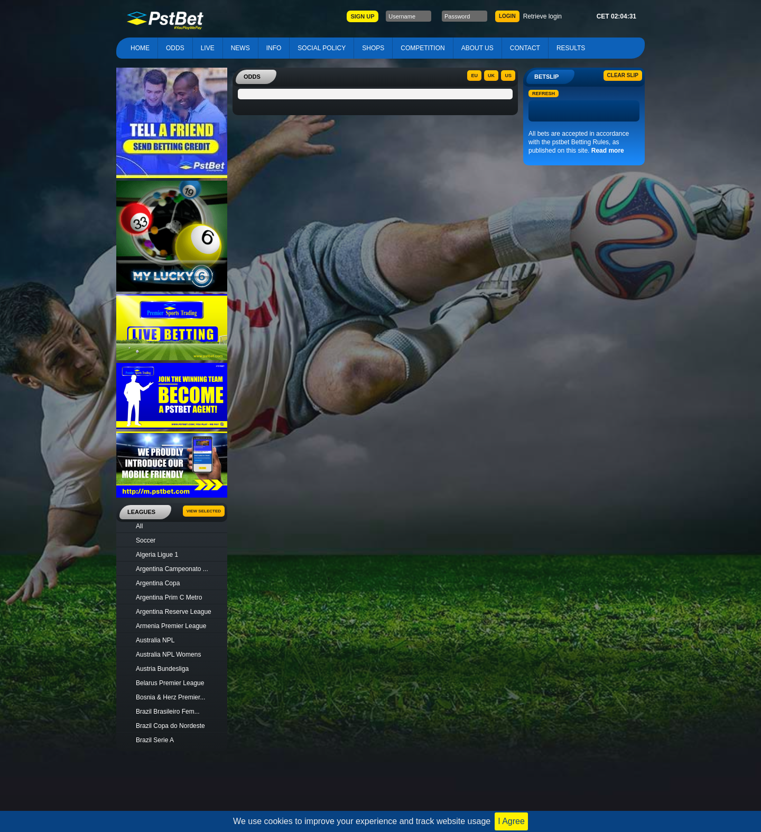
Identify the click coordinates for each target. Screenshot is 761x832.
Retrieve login (542, 16)
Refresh (543, 93)
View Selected (204, 511)
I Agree (511, 821)
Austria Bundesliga (162, 668)
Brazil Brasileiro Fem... (168, 711)
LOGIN (507, 16)
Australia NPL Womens (168, 654)
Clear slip (622, 75)
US (508, 75)
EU (474, 75)
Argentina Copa (158, 583)
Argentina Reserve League (173, 611)
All (139, 526)
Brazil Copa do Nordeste (170, 726)
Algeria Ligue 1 (157, 554)
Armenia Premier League (171, 626)
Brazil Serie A (155, 740)
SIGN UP (362, 16)
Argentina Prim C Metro (169, 597)
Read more (607, 150)
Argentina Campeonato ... (172, 569)
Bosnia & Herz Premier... (170, 697)
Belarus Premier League (170, 683)
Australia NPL (155, 640)
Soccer (145, 540)
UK (491, 75)
